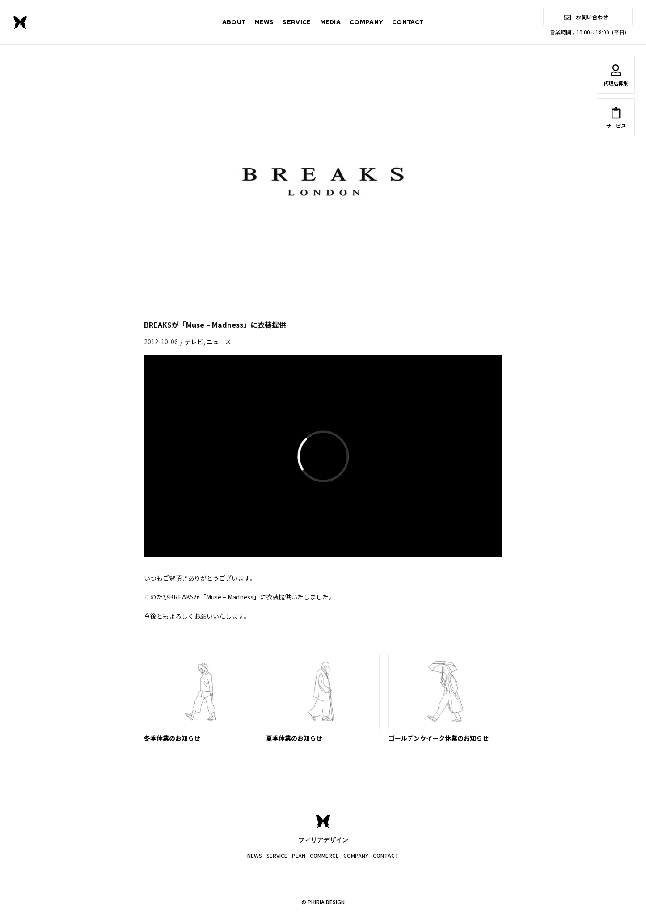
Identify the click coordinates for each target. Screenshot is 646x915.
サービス (615, 119)
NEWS (264, 22)
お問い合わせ (586, 17)
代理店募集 (615, 77)
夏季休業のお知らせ (294, 738)
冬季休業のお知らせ (172, 738)
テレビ (194, 341)
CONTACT (408, 22)
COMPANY (366, 22)
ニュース (219, 341)
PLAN (298, 855)
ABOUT (234, 22)
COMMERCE (324, 855)
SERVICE (297, 22)
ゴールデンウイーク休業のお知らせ (438, 738)
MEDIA (330, 22)
